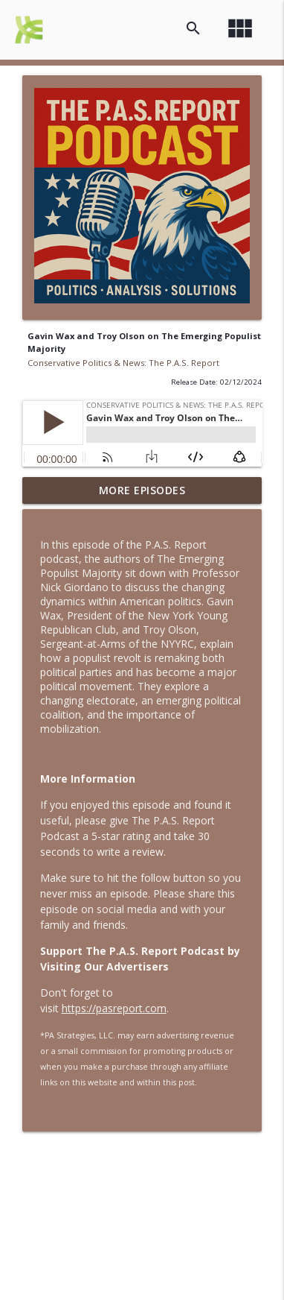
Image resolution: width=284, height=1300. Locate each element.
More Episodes (142, 490)
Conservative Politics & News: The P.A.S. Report (123, 362)
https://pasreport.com (114, 1008)
